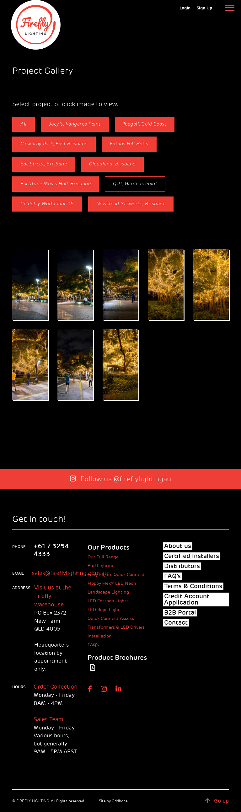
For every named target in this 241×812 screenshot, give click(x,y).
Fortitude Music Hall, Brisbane (55, 184)
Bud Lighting (101, 565)
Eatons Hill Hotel (129, 144)
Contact (176, 622)
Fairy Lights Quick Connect (116, 574)
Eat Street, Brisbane (43, 164)
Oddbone (120, 801)
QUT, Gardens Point (135, 184)
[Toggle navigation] (229, 7)
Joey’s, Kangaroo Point (75, 124)
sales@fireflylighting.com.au (70, 573)
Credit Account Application (186, 599)
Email (18, 573)
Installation (100, 636)
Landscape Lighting (108, 592)
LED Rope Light (104, 609)
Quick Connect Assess (111, 618)
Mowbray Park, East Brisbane (54, 144)
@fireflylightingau (142, 479)
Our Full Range (103, 557)
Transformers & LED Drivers (116, 627)
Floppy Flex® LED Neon (112, 583)
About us (177, 546)
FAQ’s (93, 645)
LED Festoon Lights (108, 601)
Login (184, 8)
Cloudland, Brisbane (112, 164)
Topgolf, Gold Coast (145, 124)
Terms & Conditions (193, 586)
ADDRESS (19, 587)
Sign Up (204, 8)
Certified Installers (191, 556)
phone (19, 546)
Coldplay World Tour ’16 (47, 204)
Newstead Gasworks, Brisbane (131, 204)
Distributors (182, 566)
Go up (217, 801)
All (23, 124)
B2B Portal (180, 612)
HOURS (19, 687)
